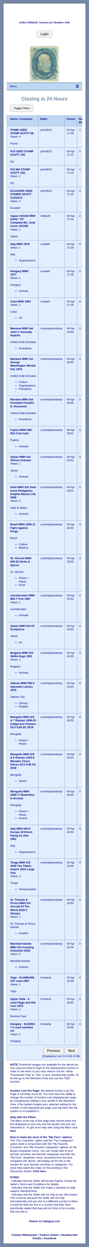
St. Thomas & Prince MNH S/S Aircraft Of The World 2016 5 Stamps (20, 906)
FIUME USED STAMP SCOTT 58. (22, 131)
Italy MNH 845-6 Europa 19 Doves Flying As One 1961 (21, 834)
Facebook (50, 1238)
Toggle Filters (22, 108)
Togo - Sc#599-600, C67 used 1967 (22, 979)
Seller (43, 118)
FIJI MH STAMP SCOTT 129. (20, 171)
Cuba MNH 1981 (20, 301)
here (13, 1130)
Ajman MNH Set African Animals (20, 458)
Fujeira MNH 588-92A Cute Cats (21, 431)
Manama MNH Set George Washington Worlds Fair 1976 (23, 364)
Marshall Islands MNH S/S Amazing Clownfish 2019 (22, 947)
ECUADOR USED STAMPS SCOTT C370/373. (21, 194)
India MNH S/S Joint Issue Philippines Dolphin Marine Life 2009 (23, 492)
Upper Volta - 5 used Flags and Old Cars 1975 (22, 1002)
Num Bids (82, 120)
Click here (39, 1171)
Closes (70, 118)
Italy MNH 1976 (20, 244)
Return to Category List (44, 1221)
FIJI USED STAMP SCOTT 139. (21, 153)
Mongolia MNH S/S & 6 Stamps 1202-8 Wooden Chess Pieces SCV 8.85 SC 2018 (23, 761)
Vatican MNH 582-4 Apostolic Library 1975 (22, 687)
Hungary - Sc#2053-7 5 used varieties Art (23, 1027)
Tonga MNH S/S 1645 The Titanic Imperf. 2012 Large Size (22, 867)
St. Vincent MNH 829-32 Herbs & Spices (20, 562)
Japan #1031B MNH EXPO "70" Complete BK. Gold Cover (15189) (22, 221)
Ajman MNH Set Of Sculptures (22, 627)
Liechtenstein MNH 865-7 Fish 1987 (22, 597)
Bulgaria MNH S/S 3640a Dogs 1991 (21, 654)
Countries (26, 118)
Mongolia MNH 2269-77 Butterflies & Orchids (22, 795)
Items (13, 118)
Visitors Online (49, 1234)
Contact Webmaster (24, 1234)
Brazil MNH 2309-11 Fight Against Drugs (22, 528)
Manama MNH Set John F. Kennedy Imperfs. (21, 332)
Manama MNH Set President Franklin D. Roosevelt (22, 403)
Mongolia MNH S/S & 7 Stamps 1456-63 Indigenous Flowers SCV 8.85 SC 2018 (23, 722)
